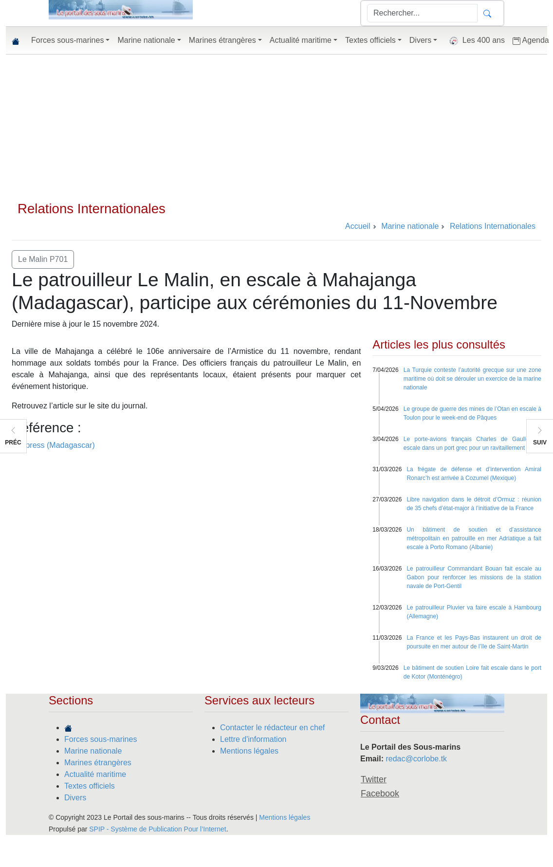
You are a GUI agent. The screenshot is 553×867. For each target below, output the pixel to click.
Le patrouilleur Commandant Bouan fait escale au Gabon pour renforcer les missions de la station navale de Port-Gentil (473, 577)
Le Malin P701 (43, 259)
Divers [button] (420, 40)
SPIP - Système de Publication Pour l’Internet (157, 829)
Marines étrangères (97, 762)
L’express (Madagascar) (53, 445)
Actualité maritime (95, 774)
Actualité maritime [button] (301, 40)
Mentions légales (249, 751)
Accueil (357, 226)
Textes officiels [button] (370, 40)
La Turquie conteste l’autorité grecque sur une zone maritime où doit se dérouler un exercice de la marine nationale (472, 379)
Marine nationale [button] (146, 40)
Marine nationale (93, 751)
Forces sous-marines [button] (67, 40)
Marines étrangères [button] (222, 40)
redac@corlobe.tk (416, 759)
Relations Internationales (92, 208)
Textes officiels (89, 786)
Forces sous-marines (100, 739)
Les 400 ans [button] (475, 41)
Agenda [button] (531, 40)
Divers (75, 797)
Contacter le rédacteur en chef (272, 727)
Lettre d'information (253, 739)
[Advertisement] (276, 127)
